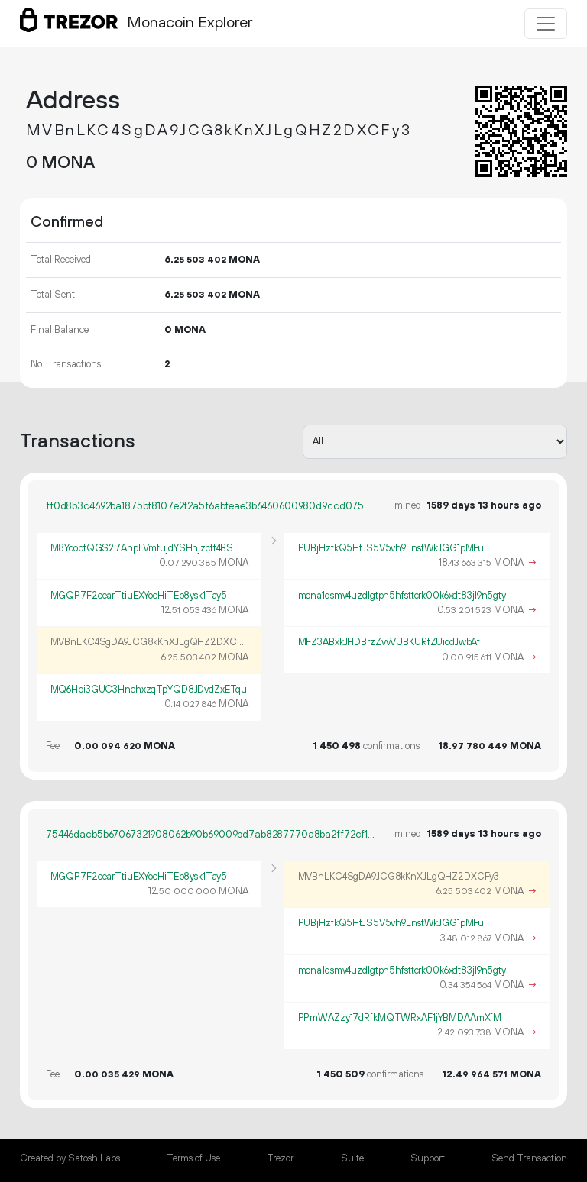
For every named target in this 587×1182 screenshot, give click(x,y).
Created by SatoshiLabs (70, 1158)
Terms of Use (193, 1158)
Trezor (280, 1158)
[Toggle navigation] (545, 23)
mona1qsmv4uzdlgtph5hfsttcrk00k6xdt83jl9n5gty (402, 595)
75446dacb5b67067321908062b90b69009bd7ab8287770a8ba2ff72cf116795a (211, 834)
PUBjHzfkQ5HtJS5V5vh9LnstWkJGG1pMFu (391, 548)
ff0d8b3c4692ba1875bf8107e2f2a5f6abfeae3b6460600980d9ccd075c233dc (211, 506)
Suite (352, 1158)
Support (427, 1158)
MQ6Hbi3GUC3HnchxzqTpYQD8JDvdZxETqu (149, 689)
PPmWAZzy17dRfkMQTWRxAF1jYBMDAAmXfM (400, 1018)
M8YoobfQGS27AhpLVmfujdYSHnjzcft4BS (142, 548)
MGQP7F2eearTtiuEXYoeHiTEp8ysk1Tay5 (139, 595)
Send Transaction (529, 1158)
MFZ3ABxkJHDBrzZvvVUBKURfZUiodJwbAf (389, 642)
